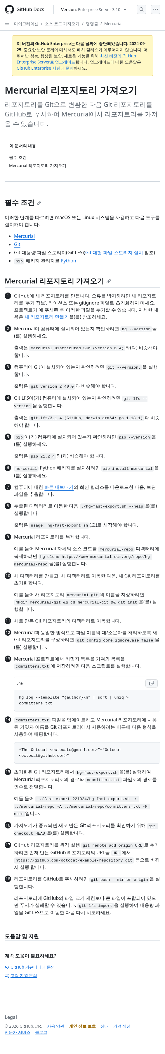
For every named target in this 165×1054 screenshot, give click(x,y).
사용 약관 (56, 1026)
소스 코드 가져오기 (62, 23)
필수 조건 (23, 202)
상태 (104, 1026)
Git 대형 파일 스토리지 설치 (114, 252)
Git (17, 244)
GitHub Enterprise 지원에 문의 (45, 68)
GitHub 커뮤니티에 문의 (30, 967)
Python (68, 260)
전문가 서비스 (17, 1032)
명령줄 (92, 23)
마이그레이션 (26, 23)
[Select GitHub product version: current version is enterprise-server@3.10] (93, 9)
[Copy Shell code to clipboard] (151, 683)
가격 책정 (122, 1026)
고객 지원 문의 (21, 975)
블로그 (41, 1032)
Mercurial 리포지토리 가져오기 (58, 281)
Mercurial (113, 23)
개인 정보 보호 (82, 1026)
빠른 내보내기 (59, 487)
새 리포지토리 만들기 (47, 317)
